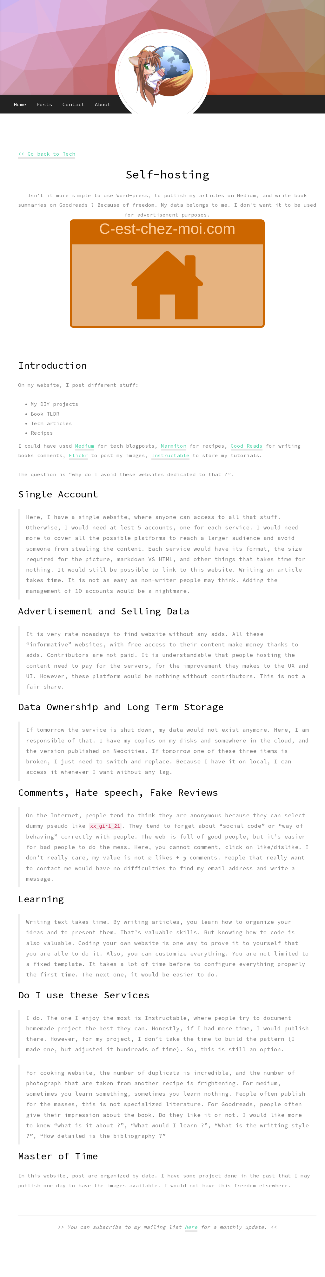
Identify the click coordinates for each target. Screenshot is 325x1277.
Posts (44, 104)
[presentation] (150, 858)
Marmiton (173, 446)
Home (20, 104)
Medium (84, 446)
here (191, 1227)
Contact (74, 104)
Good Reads (246, 446)
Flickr (78, 455)
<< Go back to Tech (46, 154)
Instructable (170, 455)
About (103, 104)
